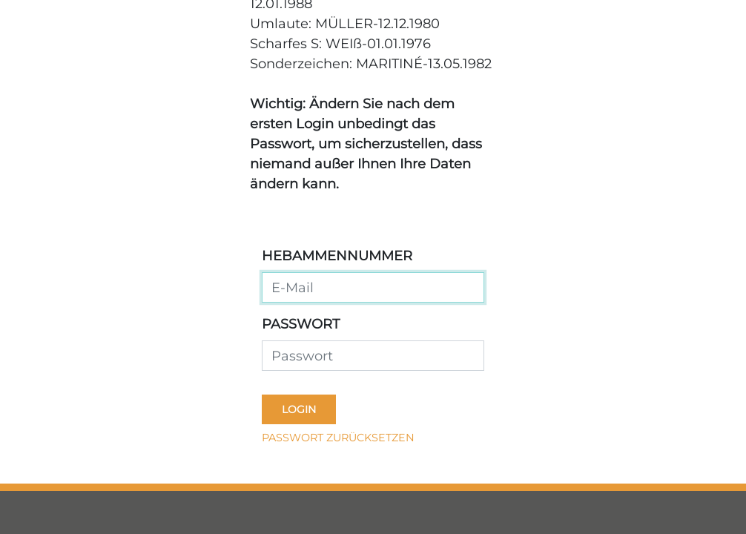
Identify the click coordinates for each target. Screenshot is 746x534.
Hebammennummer (337, 256)
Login (299, 409)
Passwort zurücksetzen (338, 437)
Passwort (301, 324)
